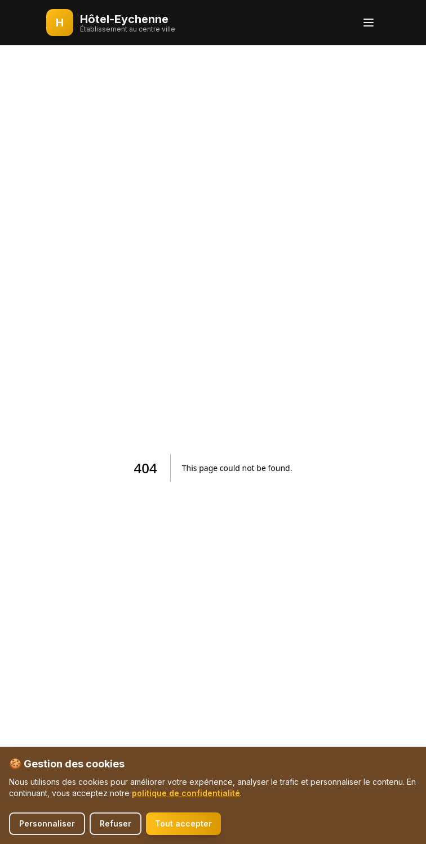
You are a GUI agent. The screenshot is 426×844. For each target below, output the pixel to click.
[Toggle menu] (368, 22)
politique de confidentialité (186, 793)
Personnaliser (47, 823)
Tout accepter (183, 823)
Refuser (115, 823)
